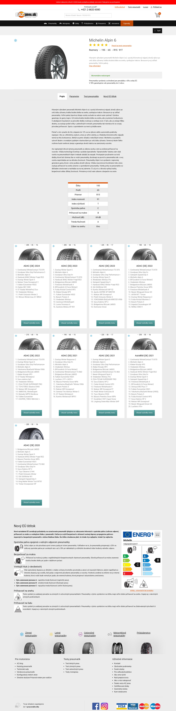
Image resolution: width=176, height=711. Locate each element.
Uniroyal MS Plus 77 (139, 386)
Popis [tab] (57, 96)
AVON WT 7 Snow (138, 294)
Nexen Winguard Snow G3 (141, 292)
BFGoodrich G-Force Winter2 (66, 287)
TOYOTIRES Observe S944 (29, 386)
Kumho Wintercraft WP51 (66, 396)
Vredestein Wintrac (26, 292)
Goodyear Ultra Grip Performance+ (31, 364)
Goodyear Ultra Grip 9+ (64, 274)
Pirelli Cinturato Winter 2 (28, 294)
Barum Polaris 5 (62, 297)
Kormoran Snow (100, 307)
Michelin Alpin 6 (24, 274)
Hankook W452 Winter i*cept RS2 (143, 372)
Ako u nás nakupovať (122, 677)
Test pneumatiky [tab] (92, 96)
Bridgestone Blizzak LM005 (66, 282)
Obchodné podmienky (122, 662)
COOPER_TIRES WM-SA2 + (29, 399)
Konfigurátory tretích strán (27, 671)
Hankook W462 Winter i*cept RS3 (31, 277)
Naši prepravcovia (121, 674)
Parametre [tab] (72, 96)
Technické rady (23, 665)
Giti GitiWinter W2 (100, 287)
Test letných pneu (72, 660)
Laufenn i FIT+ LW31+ (64, 379)
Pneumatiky (38, 24)
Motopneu (57, 24)
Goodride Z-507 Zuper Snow (105, 399)
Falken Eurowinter (26, 396)
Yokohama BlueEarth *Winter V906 (70, 384)
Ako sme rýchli (120, 671)
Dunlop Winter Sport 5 (26, 279)
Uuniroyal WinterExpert (65, 302)
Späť (158, 30)
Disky (72, 24)
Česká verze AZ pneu (122, 679)
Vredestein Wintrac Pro (102, 377)
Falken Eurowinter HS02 (27, 284)
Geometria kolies (120, 685)
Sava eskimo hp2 (24, 379)
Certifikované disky (121, 682)
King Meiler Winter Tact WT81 (30, 481)
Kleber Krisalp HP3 (63, 292)
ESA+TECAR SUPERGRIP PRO (30, 384)
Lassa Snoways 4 (63, 304)
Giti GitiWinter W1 (25, 476)
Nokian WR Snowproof (103, 294)
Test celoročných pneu (74, 665)
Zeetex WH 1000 (24, 287)
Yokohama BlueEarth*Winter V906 (31, 369)
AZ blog (20, 660)
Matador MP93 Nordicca (28, 394)
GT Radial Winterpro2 (26, 377)
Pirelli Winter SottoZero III (104, 391)
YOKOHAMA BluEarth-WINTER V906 (108, 299)
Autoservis (122, 24)
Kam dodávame (120, 688)
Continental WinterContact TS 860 (68, 372)
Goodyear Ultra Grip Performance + (106, 274)
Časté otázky (119, 665)
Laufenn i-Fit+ (136, 406)
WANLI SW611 (137, 307)
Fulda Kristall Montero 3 (140, 299)
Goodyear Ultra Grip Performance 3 (31, 272)
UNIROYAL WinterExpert (28, 391)
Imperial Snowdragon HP (141, 304)
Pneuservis (105, 24)
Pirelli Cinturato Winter (27, 474)
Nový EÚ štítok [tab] (114, 96)
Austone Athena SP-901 (65, 307)
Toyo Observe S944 (101, 394)
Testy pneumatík (132, 7)
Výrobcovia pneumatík (26, 668)
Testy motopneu (71, 668)
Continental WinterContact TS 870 (31, 270)
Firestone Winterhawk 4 (64, 284)
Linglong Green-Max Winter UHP (106, 401)
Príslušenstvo (89, 23)
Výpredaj (139, 23)
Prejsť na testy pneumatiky (122, 45)
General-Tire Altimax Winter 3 (67, 391)
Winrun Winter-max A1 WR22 (30, 297)
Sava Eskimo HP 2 (101, 302)
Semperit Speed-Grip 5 (101, 282)
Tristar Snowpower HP (27, 484)
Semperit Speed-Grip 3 (139, 379)
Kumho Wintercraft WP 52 (103, 289)
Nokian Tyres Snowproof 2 (28, 282)
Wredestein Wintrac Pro (102, 279)
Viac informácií (95, 66)
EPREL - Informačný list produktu (141, 590)
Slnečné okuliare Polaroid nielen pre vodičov (34, 674)
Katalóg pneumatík (24, 662)
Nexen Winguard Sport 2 (102, 374)
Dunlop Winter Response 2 (141, 297)
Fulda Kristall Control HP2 (65, 289)
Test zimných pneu (72, 662)
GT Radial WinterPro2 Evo (28, 289)
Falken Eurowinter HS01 (64, 377)
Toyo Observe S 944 (26, 471)
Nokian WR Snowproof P (103, 389)
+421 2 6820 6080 (90, 9)
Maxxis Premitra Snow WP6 (141, 287)
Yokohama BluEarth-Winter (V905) (144, 391)
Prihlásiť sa (155, 7)
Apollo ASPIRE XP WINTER (104, 292)
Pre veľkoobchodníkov (123, 668)
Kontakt (144, 7)
